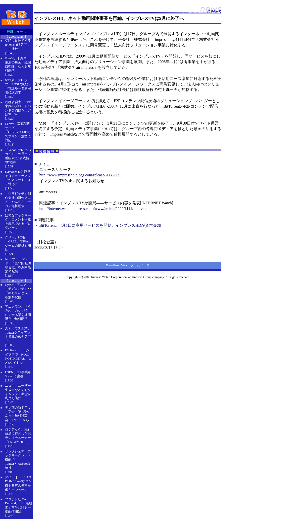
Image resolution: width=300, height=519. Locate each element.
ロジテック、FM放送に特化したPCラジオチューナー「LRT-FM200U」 (18, 436)
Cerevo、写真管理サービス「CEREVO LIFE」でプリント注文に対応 (18, 132)
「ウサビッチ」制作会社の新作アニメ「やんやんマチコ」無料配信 (18, 200)
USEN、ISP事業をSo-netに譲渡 (18, 374)
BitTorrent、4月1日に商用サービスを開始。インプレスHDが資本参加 (100, 225)
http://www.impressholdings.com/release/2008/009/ (80, 175)
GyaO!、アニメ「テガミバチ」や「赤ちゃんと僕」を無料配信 (18, 291)
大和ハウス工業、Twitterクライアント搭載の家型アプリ (18, 334)
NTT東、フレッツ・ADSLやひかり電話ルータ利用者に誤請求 (18, 86)
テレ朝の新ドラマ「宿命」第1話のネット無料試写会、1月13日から (18, 414)
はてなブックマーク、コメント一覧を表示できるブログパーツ (18, 222)
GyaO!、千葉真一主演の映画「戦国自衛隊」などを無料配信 (18, 64)
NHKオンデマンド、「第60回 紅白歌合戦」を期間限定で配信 (18, 265)
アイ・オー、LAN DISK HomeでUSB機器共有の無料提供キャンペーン (18, 483)
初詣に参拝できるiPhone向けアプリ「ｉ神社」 (18, 45)
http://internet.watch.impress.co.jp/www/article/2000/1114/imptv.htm (94, 209)
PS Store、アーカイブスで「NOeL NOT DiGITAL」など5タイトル (18, 356)
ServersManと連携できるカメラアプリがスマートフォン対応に (18, 178)
